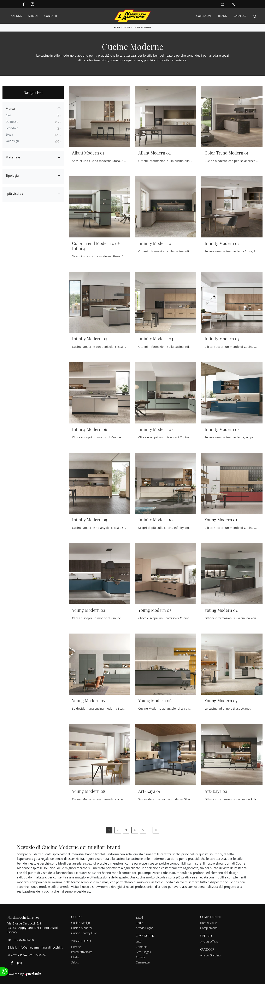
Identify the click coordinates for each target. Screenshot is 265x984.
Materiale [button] (13, 156)
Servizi (33, 15)
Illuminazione (208, 922)
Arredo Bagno (144, 927)
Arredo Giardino (210, 954)
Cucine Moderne (142, 26)
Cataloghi (241, 15)
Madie (75, 956)
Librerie (76, 946)
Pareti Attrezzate (82, 951)
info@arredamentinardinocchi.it (40, 946)
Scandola (12, 127)
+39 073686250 (23, 939)
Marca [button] (10, 108)
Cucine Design (80, 922)
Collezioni (204, 15)
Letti (139, 941)
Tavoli (139, 917)
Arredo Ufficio (209, 941)
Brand (222, 15)
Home (117, 26)
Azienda (16, 15)
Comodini (142, 946)
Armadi (140, 956)
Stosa (9, 134)
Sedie (139, 922)
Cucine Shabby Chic (84, 932)
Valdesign (12, 140)
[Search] (255, 15)
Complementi (209, 927)
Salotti (75, 961)
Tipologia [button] (12, 175)
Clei (8, 114)
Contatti (50, 15)
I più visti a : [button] (14, 193)
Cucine (126, 26)
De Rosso (12, 121)
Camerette (143, 961)
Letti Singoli (143, 951)
